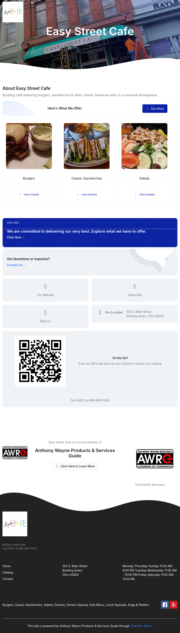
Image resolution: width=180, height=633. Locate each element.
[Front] (13, 12)
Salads (144, 178)
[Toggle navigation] (174, 11)
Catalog (7, 572)
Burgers (29, 178)
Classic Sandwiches (86, 178)
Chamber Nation (141, 626)
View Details (29, 194)
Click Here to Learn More (75, 466)
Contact (7, 579)
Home (6, 566)
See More (155, 108)
